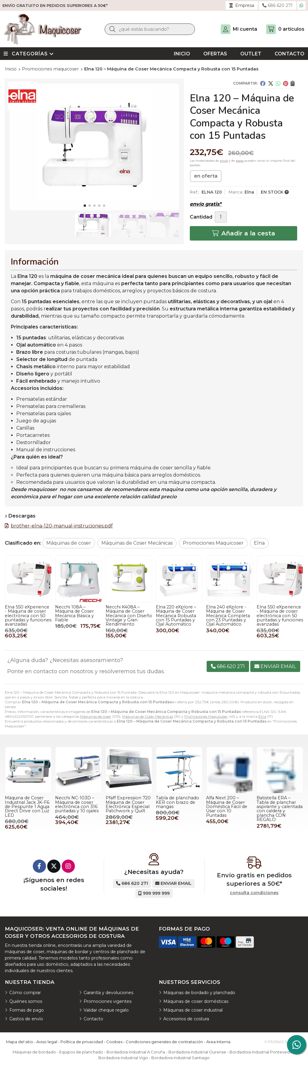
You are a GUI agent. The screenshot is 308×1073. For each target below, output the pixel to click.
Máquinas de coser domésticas (195, 1001)
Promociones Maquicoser (206, 716)
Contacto (93, 1019)
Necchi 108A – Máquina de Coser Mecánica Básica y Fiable (175, 613)
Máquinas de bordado (34, 1052)
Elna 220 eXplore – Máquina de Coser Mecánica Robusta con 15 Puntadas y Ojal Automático (25, 615)
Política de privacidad (81, 1041)
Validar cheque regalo (106, 1010)
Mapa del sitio (19, 1041)
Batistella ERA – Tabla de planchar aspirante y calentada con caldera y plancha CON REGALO (280, 808)
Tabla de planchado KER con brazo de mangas (177, 802)
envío (224, 161)
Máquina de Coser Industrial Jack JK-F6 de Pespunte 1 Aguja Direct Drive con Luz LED (27, 806)
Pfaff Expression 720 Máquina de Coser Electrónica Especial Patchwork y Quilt (128, 804)
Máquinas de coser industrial (193, 1010)
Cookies (114, 1041)
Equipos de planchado (81, 1052)
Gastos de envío (26, 1019)
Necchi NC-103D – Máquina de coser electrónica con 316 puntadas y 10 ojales (77, 804)
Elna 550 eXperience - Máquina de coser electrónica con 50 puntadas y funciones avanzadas (129, 615)
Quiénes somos (25, 1001)
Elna (262, 716)
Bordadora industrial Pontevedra (261, 1052)
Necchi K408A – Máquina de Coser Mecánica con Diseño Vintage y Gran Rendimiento (229, 615)
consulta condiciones (254, 892)
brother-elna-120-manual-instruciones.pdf (62, 526)
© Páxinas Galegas (283, 1042)
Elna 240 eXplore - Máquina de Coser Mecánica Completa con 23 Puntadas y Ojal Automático (77, 615)
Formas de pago (26, 1010)
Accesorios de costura (186, 1019)
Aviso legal (46, 1041)
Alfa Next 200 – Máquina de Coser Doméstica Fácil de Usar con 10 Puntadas (226, 806)
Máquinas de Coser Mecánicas (147, 716)
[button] (85, 205)
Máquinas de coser (95, 716)
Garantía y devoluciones (108, 992)
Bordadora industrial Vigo (123, 1057)
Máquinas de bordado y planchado (199, 992)
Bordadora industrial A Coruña (135, 1052)
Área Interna (218, 1041)
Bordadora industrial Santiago (180, 1057)
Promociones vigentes (107, 1001)
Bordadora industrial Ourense (197, 1052)
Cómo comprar (25, 992)
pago (240, 161)
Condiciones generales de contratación (164, 1041)
